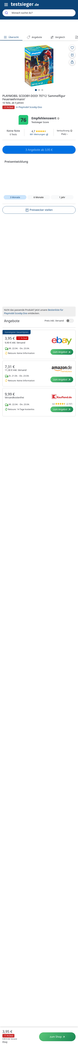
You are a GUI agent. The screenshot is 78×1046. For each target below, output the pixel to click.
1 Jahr (62, 197)
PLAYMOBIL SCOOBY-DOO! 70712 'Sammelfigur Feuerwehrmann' (20, 461)
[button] (39, 179)
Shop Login (46, 921)
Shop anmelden (48, 913)
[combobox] (39, 12)
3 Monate (15, 197)
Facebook (66, 921)
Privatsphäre (30, 921)
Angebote (34, 37)
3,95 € (7, 1031)
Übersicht (11, 37)
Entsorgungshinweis (52, 848)
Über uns (8, 913)
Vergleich (57, 37)
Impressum (30, 928)
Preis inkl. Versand (54, 295)
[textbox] (34, 246)
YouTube (66, 936)
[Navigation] (24, 4)
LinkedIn (66, 913)
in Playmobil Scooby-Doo (29, 107)
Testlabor (9, 921)
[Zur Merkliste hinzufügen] (72, 48)
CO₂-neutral (12, 936)
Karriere (8, 928)
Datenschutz (30, 913)
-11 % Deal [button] (8, 107)
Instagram (67, 928)
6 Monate (39, 197)
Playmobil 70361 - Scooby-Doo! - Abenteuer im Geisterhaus (57, 462)
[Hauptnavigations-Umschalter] (6, 4)
